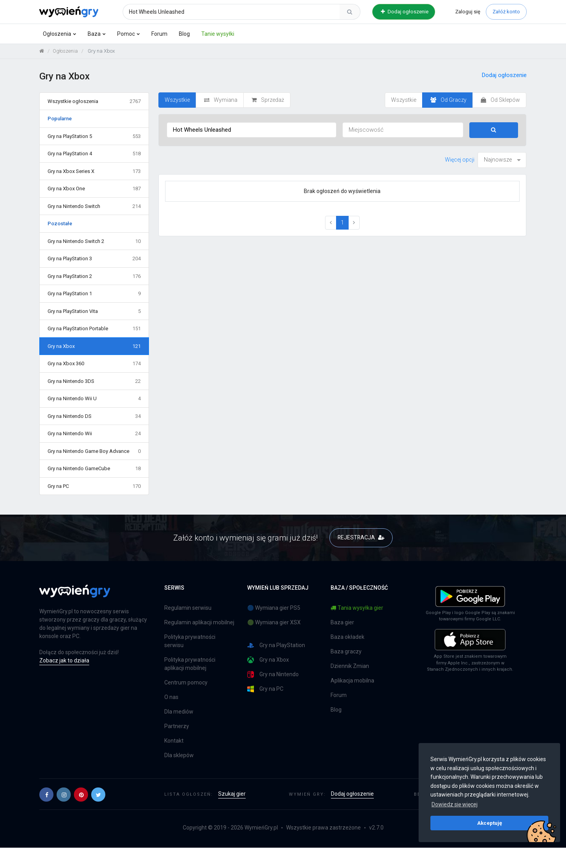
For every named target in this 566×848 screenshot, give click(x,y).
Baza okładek (347, 637)
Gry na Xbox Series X (94, 171)
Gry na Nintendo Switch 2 (94, 241)
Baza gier (342, 623)
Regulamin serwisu (187, 608)
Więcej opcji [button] (459, 159)
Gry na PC (94, 486)
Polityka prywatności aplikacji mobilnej (189, 664)
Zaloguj (467, 12)
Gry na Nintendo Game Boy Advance (94, 451)
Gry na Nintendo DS (94, 416)
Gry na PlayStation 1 (94, 294)
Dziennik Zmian (350, 666)
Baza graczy (346, 652)
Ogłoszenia (57, 34)
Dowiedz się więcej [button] (455, 804)
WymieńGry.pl (261, 828)
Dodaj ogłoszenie (404, 12)
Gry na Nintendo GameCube (94, 469)
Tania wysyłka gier (357, 608)
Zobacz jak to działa (64, 661)
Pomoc (126, 34)
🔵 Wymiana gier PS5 (273, 608)
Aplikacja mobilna (352, 681)
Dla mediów (178, 712)
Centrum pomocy (186, 683)
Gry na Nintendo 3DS (94, 381)
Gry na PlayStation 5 (94, 136)
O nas (171, 697)
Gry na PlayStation (276, 645)
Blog (184, 34)
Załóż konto (506, 12)
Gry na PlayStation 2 (94, 276)
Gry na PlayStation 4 (94, 154)
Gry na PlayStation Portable (94, 329)
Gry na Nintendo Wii (94, 434)
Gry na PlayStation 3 (94, 259)
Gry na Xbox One (94, 189)
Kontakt (174, 741)
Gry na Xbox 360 (94, 364)
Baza (94, 34)
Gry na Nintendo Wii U (94, 399)
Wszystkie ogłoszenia (94, 101)
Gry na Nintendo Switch (94, 206)
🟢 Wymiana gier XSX (274, 623)
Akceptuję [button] (489, 823)
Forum (159, 34)
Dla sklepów (179, 755)
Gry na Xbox (94, 346)
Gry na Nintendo (273, 674)
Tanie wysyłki (217, 34)
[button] (46, 794)
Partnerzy (176, 726)
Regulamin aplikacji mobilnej (199, 623)
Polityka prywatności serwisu (189, 641)
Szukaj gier (232, 794)
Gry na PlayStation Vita (94, 311)
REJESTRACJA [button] (361, 538)
